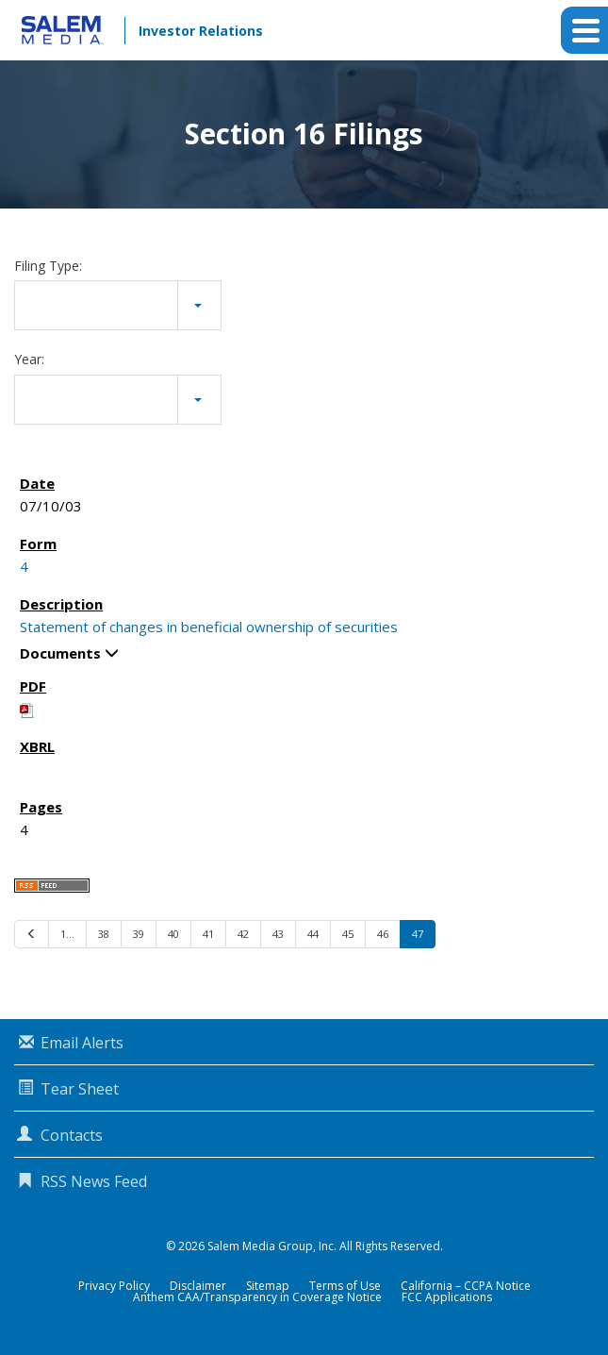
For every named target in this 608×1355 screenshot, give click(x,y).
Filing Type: (48, 266)
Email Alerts (82, 1042)
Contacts (72, 1135)
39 (138, 934)
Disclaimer (198, 1286)
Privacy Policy (114, 1286)
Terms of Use (345, 1286)
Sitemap (267, 1286)
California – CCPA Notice (466, 1286)
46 (382, 934)
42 (243, 934)
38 (103, 934)
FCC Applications (447, 1297)
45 (347, 934)
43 (278, 934)
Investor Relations (201, 31)
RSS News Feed (94, 1181)
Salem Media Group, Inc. (272, 1246)
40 (173, 934)
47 (417, 934)
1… (67, 934)
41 (208, 934)
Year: (29, 359)
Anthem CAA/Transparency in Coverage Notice (257, 1297)
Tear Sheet (80, 1089)
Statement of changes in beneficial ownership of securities (209, 626)
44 (313, 934)
